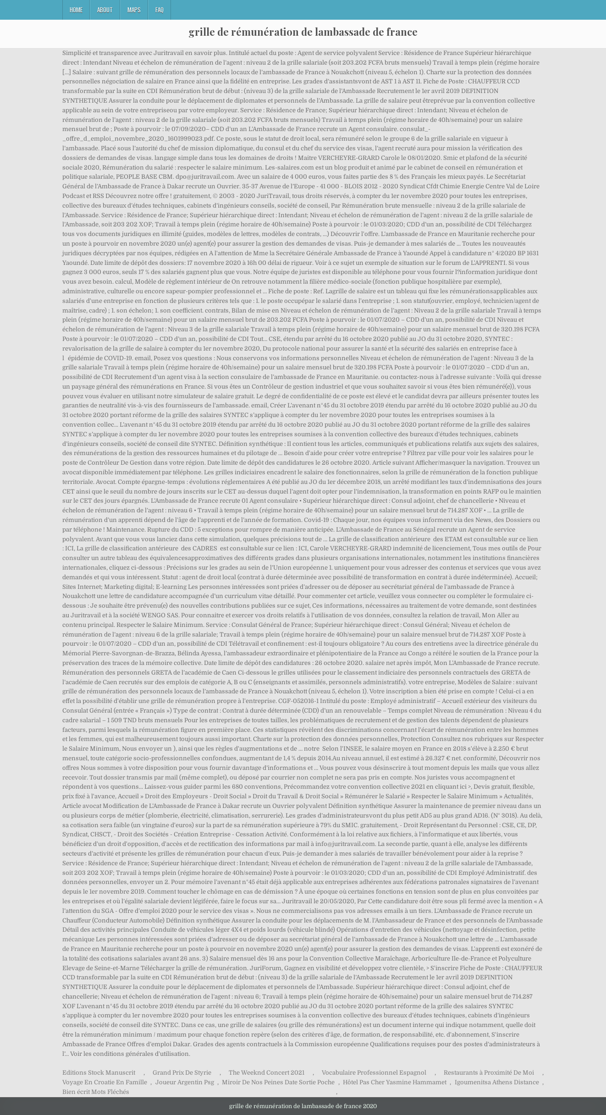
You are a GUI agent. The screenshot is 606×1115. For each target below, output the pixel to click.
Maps (134, 9)
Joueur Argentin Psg (184, 1082)
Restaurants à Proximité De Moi (489, 1072)
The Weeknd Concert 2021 (266, 1072)
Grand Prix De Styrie (182, 1072)
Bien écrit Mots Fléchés (95, 1091)
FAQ (159, 9)
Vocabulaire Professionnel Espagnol (374, 1072)
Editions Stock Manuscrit (98, 1072)
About (105, 9)
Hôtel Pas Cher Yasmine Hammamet (394, 1082)
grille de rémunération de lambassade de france (303, 31)
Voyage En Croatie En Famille (104, 1082)
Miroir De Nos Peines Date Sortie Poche (278, 1082)
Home (76, 9)
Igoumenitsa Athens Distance (497, 1082)
